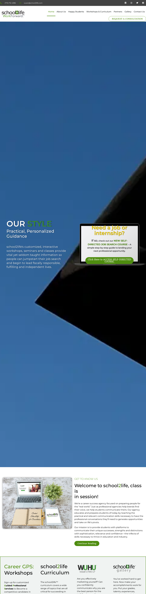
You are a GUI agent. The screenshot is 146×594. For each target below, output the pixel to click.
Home (51, 11)
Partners (118, 11)
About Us (61, 11)
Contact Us (139, 11)
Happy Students (76, 11)
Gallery (128, 11)
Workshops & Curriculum (98, 11)
